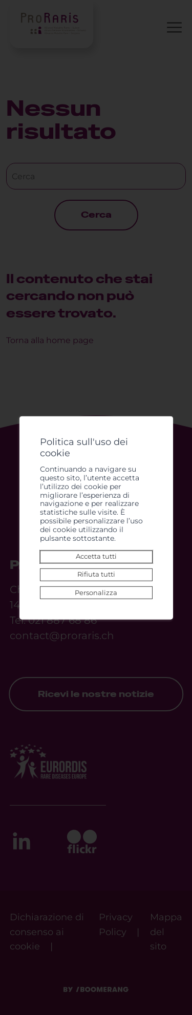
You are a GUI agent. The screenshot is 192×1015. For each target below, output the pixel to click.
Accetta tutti (96, 556)
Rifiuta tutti (96, 574)
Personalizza (96, 592)
